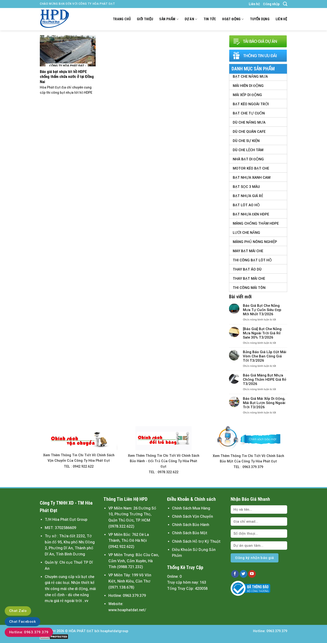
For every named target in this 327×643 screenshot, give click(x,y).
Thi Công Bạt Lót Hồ (252, 260)
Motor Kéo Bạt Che (251, 168)
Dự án (191, 19)
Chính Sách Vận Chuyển (192, 516)
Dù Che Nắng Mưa (249, 122)
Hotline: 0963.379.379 (29, 632)
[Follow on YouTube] (252, 574)
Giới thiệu (145, 19)
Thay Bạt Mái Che (249, 278)
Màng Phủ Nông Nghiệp (255, 242)
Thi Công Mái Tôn (249, 288)
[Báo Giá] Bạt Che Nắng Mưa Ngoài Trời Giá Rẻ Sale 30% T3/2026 (262, 333)
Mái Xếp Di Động (247, 95)
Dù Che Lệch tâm (248, 150)
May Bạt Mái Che (248, 251)
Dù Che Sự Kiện (246, 141)
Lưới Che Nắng (246, 233)
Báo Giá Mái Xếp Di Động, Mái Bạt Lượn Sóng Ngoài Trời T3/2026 (264, 402)
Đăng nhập (271, 4)
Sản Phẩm (168, 19)
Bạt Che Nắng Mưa (250, 76)
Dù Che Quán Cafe (249, 131)
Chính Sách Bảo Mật (189, 533)
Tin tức (210, 19)
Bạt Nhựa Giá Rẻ (248, 196)
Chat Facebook (22, 621)
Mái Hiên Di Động (248, 86)
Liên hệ (254, 4)
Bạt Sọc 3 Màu (246, 187)
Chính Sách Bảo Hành (190, 524)
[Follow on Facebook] (235, 574)
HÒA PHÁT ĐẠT (81, 631)
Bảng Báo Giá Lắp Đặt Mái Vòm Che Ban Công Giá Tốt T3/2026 (264, 356)
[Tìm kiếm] (285, 4)
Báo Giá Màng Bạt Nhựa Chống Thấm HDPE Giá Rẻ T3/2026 (264, 379)
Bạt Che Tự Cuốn (249, 113)
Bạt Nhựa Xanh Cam (251, 177)
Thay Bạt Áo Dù (247, 269)
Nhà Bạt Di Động (248, 159)
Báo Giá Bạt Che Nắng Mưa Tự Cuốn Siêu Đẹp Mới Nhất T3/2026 (262, 309)
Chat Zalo (18, 611)
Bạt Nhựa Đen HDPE (251, 214)
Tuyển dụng (260, 19)
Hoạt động (233, 19)
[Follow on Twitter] (243, 574)
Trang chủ (122, 19)
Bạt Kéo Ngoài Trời (251, 104)
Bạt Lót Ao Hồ (246, 205)
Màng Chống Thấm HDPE (256, 223)
